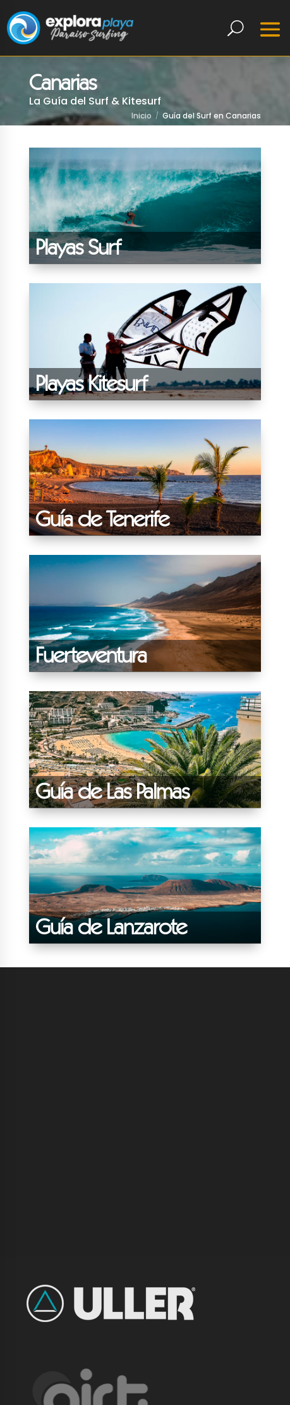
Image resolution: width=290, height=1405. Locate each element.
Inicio (141, 115)
